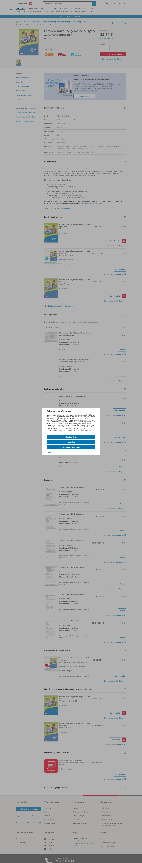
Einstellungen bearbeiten (71, 447)
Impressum (50, 452)
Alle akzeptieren (71, 437)
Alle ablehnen (71, 442)
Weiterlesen (51, 432)
